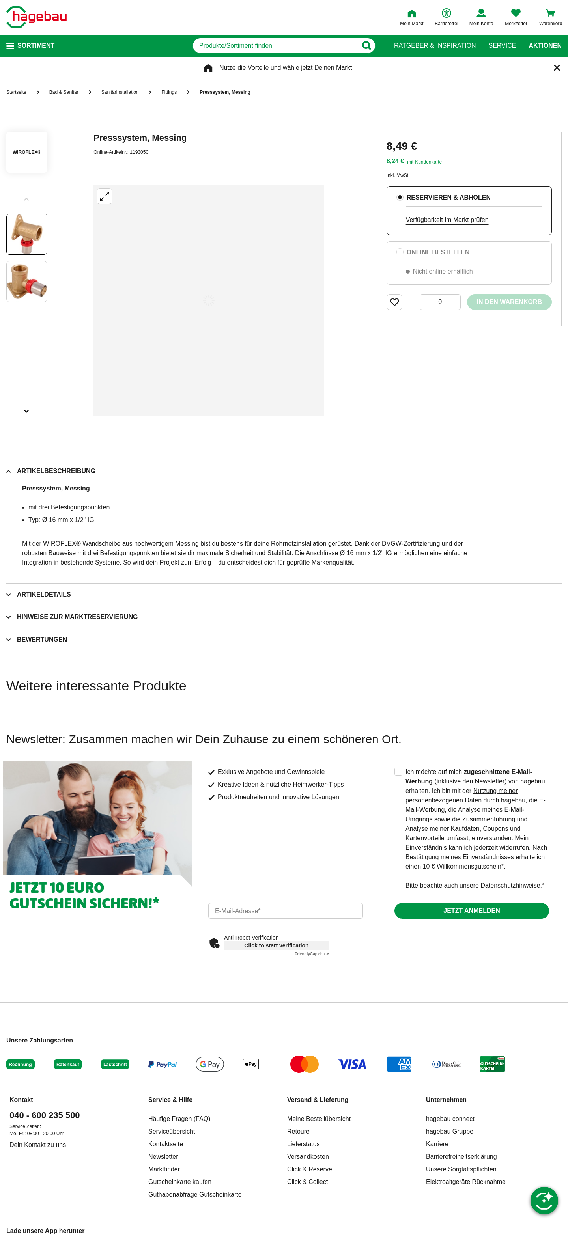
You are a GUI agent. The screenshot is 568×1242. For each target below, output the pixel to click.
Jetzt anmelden (471, 910)
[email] (285, 910)
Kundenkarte (428, 162)
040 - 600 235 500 (44, 1115)
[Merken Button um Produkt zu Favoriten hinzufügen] (394, 302)
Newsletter (163, 1156)
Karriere (437, 1144)
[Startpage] (36, 17)
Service (502, 46)
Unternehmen (446, 1100)
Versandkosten (308, 1156)
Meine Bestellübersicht (319, 1118)
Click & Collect (307, 1182)
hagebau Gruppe (449, 1131)
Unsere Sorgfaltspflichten (461, 1169)
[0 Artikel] (440, 302)
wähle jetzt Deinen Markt (317, 67)
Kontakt (21, 1100)
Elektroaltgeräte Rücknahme (466, 1182)
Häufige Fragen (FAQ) (179, 1118)
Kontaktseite (165, 1144)
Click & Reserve (309, 1169)
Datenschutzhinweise (510, 885)
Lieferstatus (303, 1144)
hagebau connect (450, 1118)
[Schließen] (557, 68)
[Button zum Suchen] (366, 45)
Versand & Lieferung (318, 1100)
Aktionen (545, 46)
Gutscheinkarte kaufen (179, 1182)
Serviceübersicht (171, 1131)
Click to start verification (276, 945)
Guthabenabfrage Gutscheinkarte (195, 1194)
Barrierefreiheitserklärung (461, 1156)
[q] (275, 45)
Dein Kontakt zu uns (37, 1144)
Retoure (298, 1131)
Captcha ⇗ (312, 954)
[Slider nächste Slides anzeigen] (26, 408)
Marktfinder (164, 1169)
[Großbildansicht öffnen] (208, 300)
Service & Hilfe (170, 1100)
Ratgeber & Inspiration (435, 46)
